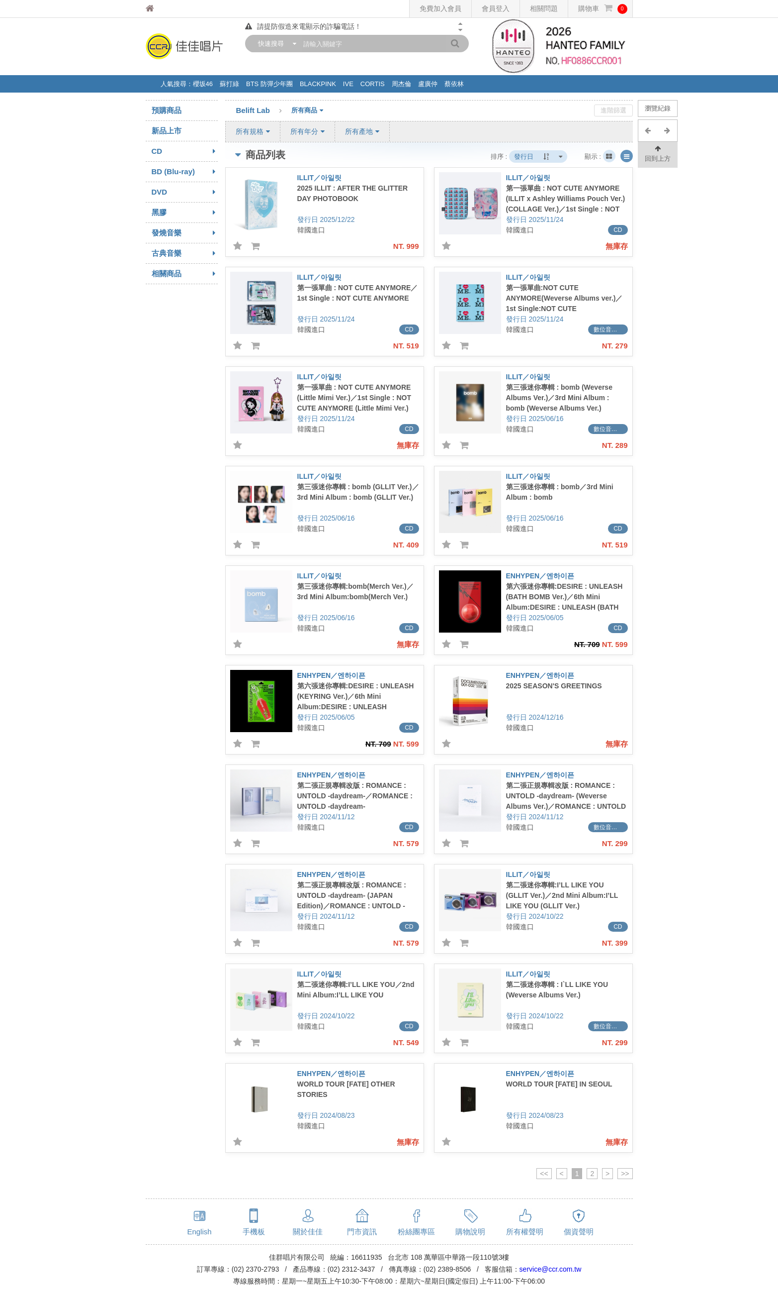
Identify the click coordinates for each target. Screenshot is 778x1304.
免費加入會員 (440, 8)
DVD (185, 192)
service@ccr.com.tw (550, 1269)
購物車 (602, 8)
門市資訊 (362, 1231)
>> (625, 1174)
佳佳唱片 (168, 8)
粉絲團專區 (416, 1231)
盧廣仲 (427, 84)
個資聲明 (579, 1231)
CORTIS (372, 84)
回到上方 (658, 153)
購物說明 (470, 1231)
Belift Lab (263, 111)
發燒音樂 (185, 233)
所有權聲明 (524, 1231)
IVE (348, 84)
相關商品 (185, 274)
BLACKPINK (318, 84)
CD (185, 151)
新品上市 (166, 130)
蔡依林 (454, 84)
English (199, 1231)
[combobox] (275, 43)
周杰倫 (401, 84)
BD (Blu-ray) (185, 172)
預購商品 (166, 110)
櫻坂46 (203, 84)
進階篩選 (613, 110)
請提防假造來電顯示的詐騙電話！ (303, 26)
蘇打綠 (229, 84)
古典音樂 (185, 253)
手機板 (254, 1231)
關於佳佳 (308, 1231)
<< (544, 1174)
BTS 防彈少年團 (269, 84)
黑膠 (185, 212)
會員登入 (496, 8)
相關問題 (544, 8)
